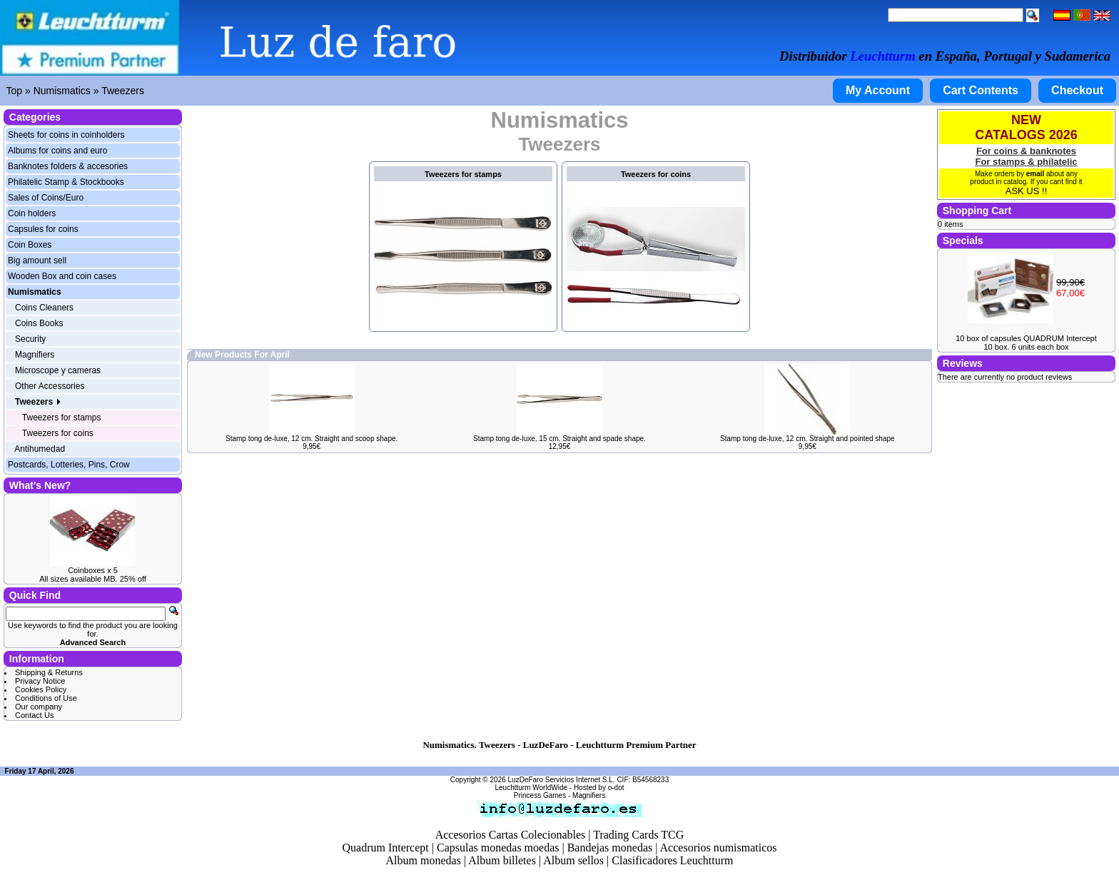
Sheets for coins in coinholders (66, 135)
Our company (38, 706)
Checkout (1077, 90)
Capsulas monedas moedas (498, 847)
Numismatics (62, 90)
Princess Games (540, 795)
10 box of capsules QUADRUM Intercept (1026, 338)
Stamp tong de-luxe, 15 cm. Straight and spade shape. (559, 438)
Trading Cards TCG (638, 835)
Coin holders (32, 213)
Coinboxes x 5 (93, 570)
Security (30, 339)
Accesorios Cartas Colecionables (510, 835)
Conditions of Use (46, 698)
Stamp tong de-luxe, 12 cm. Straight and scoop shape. (312, 438)
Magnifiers (34, 355)
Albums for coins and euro (57, 151)
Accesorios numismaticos (718, 847)
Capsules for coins (43, 229)
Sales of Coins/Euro (45, 198)
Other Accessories (49, 386)
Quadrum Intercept (385, 847)
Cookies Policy (40, 689)
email (1035, 174)
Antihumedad (39, 449)
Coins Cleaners (44, 308)
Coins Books (39, 323)
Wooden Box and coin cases (62, 276)
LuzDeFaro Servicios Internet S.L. (561, 780)
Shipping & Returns (49, 672)
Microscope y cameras (58, 370)
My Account (878, 90)
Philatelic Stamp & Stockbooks (66, 182)
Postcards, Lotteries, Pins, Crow (69, 465)
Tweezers (122, 90)
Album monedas (423, 860)
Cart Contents (980, 90)
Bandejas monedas (610, 847)
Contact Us (34, 715)
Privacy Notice (40, 681)
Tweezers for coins (57, 433)
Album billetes (502, 860)
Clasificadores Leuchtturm (672, 860)
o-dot (616, 788)
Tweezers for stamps (61, 418)
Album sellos (573, 860)
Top (14, 90)
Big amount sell (37, 260)
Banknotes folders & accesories (68, 166)
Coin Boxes (29, 245)
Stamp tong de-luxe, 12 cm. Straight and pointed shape (807, 438)
